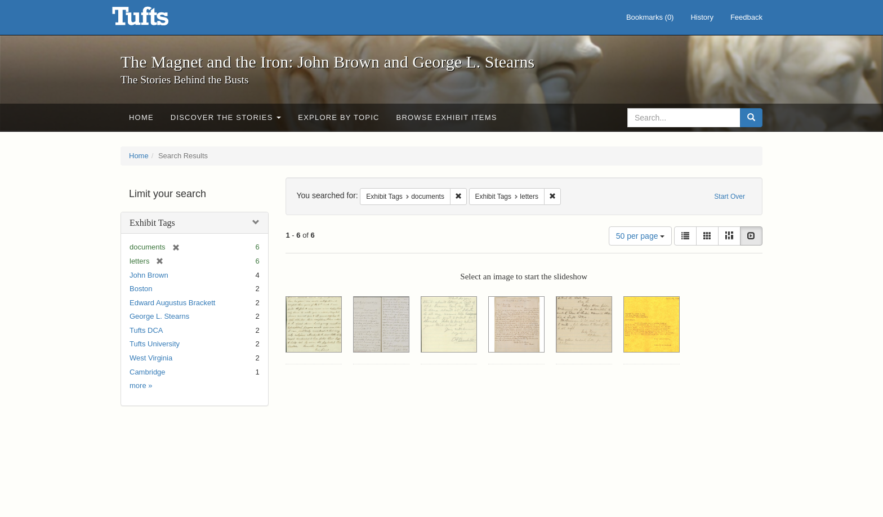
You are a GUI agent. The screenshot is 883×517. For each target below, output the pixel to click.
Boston (141, 288)
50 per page (640, 235)
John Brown (149, 275)
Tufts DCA (146, 330)
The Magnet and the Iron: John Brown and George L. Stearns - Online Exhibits (154, 20)
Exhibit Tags (152, 223)
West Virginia (151, 358)
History (701, 17)
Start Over (729, 196)
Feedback (746, 17)
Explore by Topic (338, 117)
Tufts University (155, 344)
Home (141, 117)
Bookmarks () (650, 17)
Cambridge (148, 372)
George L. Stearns (159, 316)
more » (141, 385)
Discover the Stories (226, 117)
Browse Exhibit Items (446, 117)
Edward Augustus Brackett (172, 302)
